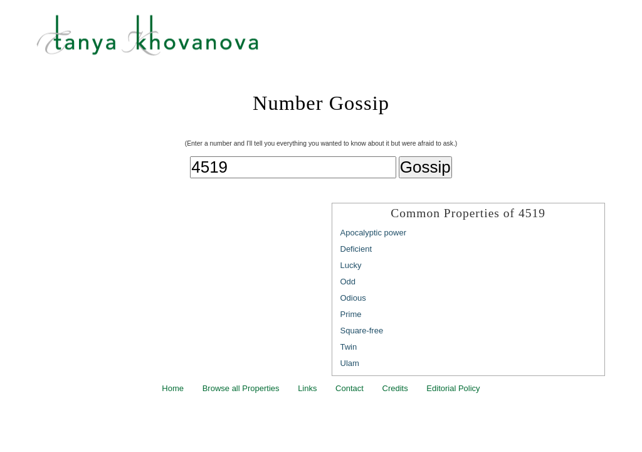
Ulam (349, 363)
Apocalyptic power (373, 232)
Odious (353, 298)
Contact (349, 388)
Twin (348, 347)
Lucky (351, 265)
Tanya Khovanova (336, 41)
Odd (348, 281)
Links (307, 388)
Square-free (362, 330)
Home (173, 388)
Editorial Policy (453, 388)
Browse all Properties (241, 388)
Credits (395, 388)
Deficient (356, 249)
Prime (351, 314)
